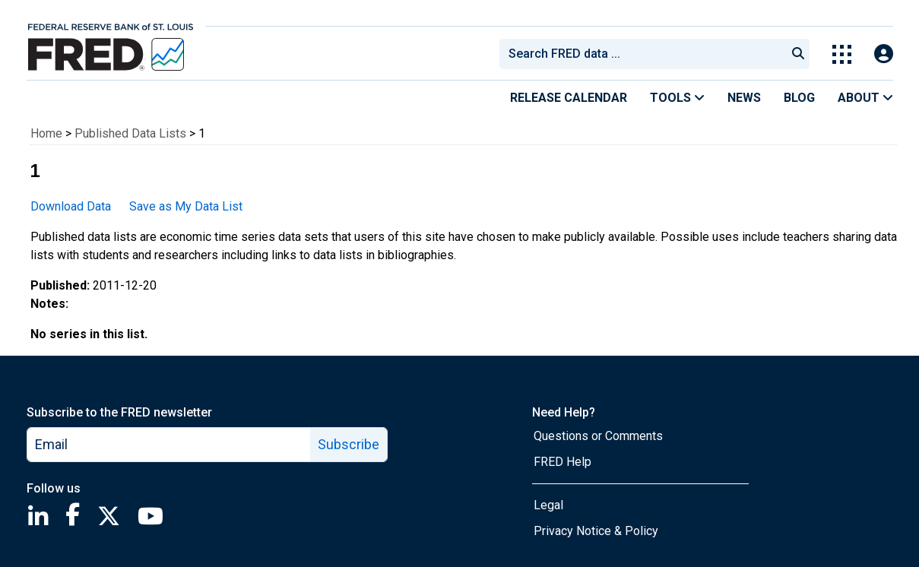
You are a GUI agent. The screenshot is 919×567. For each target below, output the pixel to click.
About (865, 97)
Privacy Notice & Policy (596, 531)
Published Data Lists (130, 133)
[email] (169, 444)
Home (46, 133)
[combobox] (641, 54)
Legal (548, 505)
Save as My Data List (185, 206)
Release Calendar (568, 97)
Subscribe (348, 444)
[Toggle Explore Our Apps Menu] (841, 54)
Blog (799, 97)
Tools (677, 97)
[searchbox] (645, 54)
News (744, 97)
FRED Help (562, 462)
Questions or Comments (598, 436)
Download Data (70, 206)
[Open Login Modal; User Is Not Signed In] (883, 54)
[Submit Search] (798, 54)
